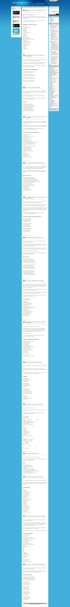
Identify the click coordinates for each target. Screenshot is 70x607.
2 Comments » (45, 364)
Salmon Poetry (51, 99)
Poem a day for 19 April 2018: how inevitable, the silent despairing (35, 56)
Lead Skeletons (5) (54, 41)
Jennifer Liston (27, 85)
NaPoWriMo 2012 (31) (55, 43)
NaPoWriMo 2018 (29, 12)
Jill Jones (50, 80)
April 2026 (51, 18)
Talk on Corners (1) (54, 61)
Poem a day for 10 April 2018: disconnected (34, 404)
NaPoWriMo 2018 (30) (55, 48)
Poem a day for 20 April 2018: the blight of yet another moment (36, 10)
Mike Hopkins (51, 88)
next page (45, 603)
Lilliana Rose (51, 83)
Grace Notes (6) (54, 36)
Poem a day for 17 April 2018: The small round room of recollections (36, 117)
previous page (26, 603)
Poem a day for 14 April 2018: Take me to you (34, 237)
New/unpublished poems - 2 (21, 2)
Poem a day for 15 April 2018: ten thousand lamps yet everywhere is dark (36, 198)
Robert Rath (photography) (52, 97)
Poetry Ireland (51, 93)
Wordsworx (50, 107)
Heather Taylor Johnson (52, 75)
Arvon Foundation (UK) (52, 67)
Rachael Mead (51, 94)
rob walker (50, 98)
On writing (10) (54, 51)
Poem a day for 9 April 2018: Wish (32, 453)
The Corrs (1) (53, 62)
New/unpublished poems (34, 12)
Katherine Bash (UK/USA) (52, 81)
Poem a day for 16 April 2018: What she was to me (35, 162)
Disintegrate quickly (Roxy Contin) (53, 72)
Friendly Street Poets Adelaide (53, 74)
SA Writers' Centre (51, 100)
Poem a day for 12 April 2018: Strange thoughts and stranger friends (36, 322)
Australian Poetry (51, 68)
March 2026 (51, 19)
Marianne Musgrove (51, 86)
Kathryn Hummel (51, 82)
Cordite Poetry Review (52, 71)
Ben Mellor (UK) (51, 69)
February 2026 (52, 20)
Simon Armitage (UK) (52, 101)
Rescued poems (42, 12)
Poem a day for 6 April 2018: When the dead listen (35, 564)
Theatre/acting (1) (54, 63)
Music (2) (53, 42)
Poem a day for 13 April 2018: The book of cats (35, 280)
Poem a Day (38, 12)
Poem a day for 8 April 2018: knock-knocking (34, 476)
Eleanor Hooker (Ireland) (52, 73)
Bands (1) (53, 29)
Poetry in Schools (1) (54, 53)
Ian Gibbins (50, 76)
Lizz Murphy (50, 84)
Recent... (51, 21)
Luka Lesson (51, 85)
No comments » (45, 58)
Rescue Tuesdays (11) (55, 56)
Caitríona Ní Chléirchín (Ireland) (53, 70)
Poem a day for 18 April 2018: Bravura (33, 87)
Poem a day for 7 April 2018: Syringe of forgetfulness (36, 516)
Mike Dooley (50, 87)
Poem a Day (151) (54, 52)
